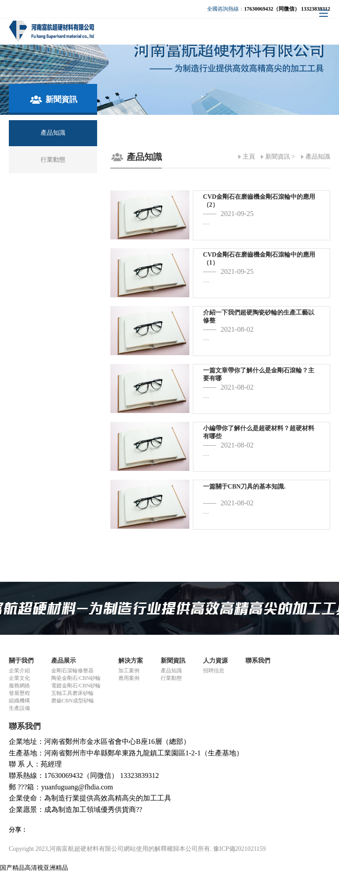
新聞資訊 (277, 156)
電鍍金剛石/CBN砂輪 (76, 685)
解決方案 (130, 660)
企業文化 (19, 678)
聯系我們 (257, 660)
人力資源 (215, 660)
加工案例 (128, 670)
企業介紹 (19, 670)
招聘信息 (213, 670)
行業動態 (171, 678)
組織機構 (19, 701)
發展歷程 (19, 693)
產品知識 (317, 156)
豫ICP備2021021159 (239, 848)
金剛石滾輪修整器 (72, 670)
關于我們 (21, 660)
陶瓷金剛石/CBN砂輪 (76, 678)
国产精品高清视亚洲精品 (34, 867)
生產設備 (19, 708)
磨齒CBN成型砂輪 (72, 701)
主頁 (249, 156)
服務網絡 (19, 685)
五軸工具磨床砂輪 (72, 693)
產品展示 (63, 660)
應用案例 (128, 678)
